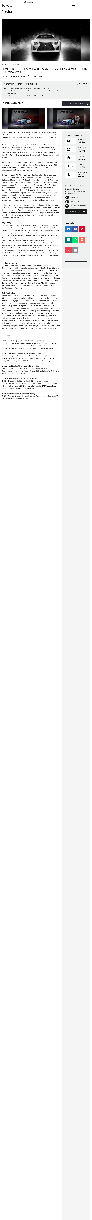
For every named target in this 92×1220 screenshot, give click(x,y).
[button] (68, 230)
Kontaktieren (77, 211)
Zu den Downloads (77, 103)
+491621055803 (72, 201)
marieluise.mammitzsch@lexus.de (76, 206)
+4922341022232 (73, 197)
